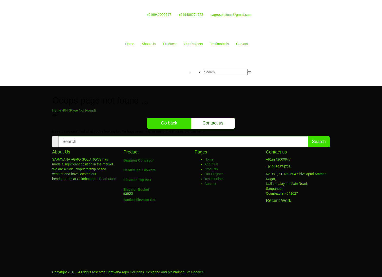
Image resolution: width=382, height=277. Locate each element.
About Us (149, 44)
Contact (242, 44)
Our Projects (193, 44)
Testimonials (219, 44)
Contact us (212, 123)
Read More (107, 179)
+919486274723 (190, 15)
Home (129, 44)
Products (169, 44)
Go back (169, 123)
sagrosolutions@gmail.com (230, 15)
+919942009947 (158, 15)
